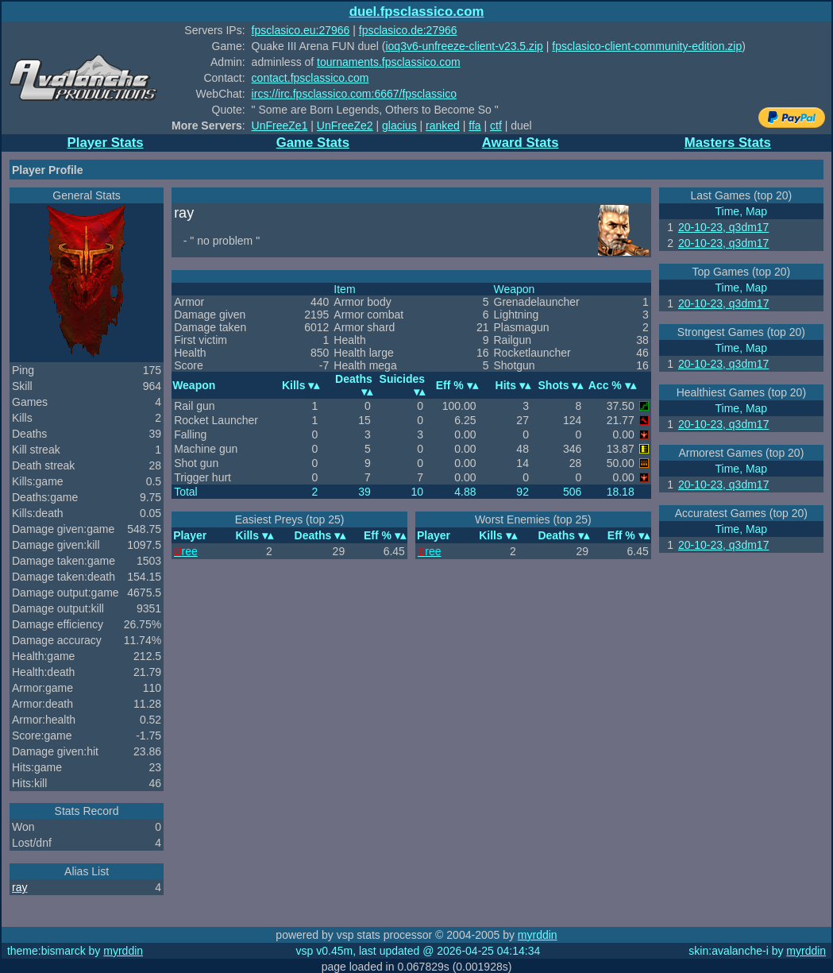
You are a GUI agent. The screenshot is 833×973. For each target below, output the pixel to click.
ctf (496, 125)
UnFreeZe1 (280, 125)
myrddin (537, 935)
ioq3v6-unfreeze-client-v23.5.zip (463, 46)
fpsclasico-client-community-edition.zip (647, 46)
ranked (443, 125)
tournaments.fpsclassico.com (389, 62)
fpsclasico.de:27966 (408, 30)
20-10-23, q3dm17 (723, 227)
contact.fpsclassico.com (310, 77)
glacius (399, 125)
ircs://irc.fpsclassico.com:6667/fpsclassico (354, 93)
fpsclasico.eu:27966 (301, 30)
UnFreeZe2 (345, 125)
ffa (474, 125)
